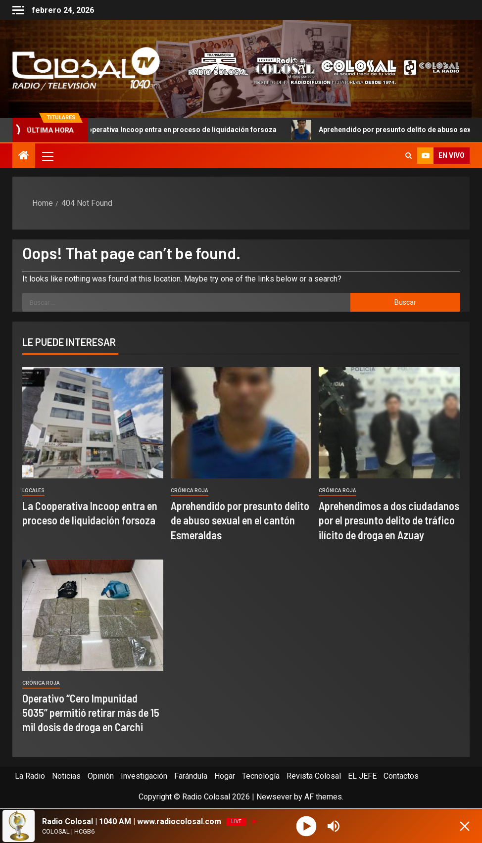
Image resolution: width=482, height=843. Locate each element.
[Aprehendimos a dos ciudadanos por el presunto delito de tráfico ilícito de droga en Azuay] (389, 422)
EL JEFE (362, 776)
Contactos (401, 776)
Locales (33, 490)
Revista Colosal (314, 776)
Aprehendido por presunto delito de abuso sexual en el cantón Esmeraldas (240, 520)
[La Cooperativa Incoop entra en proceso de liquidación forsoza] (92, 422)
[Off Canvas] (18, 10)
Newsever (274, 796)
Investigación (144, 776)
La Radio (30, 776)
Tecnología (261, 776)
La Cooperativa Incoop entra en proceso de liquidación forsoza (170, 130)
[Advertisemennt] (318, 68)
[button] (47, 155)
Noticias (66, 776)
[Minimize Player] (464, 826)
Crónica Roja (189, 490)
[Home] (23, 156)
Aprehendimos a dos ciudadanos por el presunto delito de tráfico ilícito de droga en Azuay (389, 520)
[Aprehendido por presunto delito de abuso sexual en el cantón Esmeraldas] (241, 422)
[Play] (306, 826)
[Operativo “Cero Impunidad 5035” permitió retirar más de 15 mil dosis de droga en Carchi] (92, 615)
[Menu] (47, 155)
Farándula (190, 776)
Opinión (101, 776)
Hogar (224, 776)
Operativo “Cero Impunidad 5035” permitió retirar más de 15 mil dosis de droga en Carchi (90, 713)
